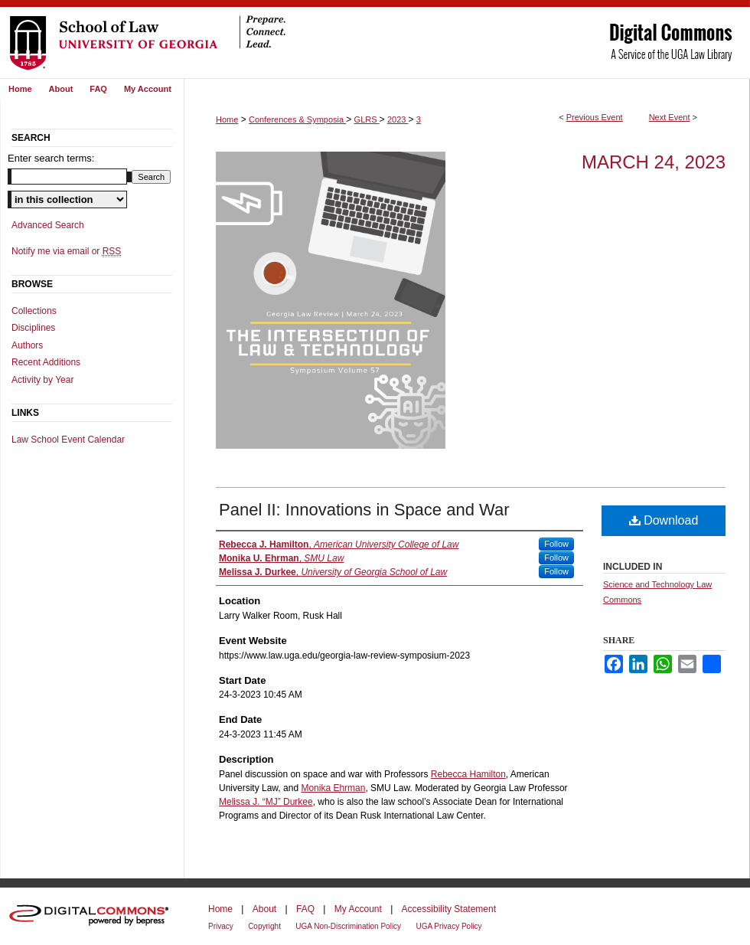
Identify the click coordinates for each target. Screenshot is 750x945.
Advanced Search (47, 225)
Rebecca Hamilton (468, 774)
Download (664, 520)
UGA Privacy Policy (448, 926)
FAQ (305, 909)
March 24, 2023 (654, 162)
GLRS (367, 119)
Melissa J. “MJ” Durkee (266, 801)
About (264, 909)
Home (227, 119)
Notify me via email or (66, 251)
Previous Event (594, 117)
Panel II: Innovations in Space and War (364, 509)
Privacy (220, 926)
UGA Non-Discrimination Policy (348, 926)
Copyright (264, 926)
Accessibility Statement (449, 909)
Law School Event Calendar (68, 439)
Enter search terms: (51, 158)
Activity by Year (42, 379)
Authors (27, 345)
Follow (556, 543)
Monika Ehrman (333, 788)
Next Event (669, 117)
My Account (358, 909)
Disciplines (33, 327)
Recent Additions (45, 362)
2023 (398, 119)
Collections (34, 311)
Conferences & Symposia (297, 119)
